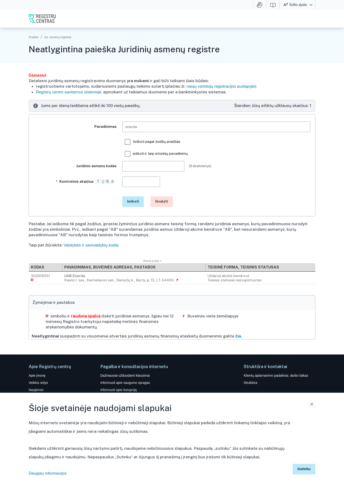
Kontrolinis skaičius (86, 183)
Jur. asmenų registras (58, 37)
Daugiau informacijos (48, 473)
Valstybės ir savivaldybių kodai (91, 245)
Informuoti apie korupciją (118, 390)
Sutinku (304, 469)
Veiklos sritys (38, 383)
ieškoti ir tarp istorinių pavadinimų (156, 154)
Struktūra (250, 383)
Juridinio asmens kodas (96, 166)
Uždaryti (311, 404)
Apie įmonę (37, 375)
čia (238, 336)
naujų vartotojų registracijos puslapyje (220, 86)
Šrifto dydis (298, 5)
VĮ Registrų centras (42, 19)
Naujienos (36, 390)
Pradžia (33, 37)
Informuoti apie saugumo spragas (125, 383)
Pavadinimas (105, 126)
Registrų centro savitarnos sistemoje (68, 92)
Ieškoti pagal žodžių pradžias (152, 142)
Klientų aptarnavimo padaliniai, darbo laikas (276, 375)
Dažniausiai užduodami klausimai (125, 375)
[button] (311, 5)
